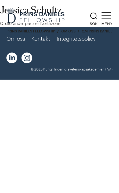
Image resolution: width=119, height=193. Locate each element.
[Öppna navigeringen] (107, 19)
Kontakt (40, 38)
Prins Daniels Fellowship (30, 31)
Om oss (68, 31)
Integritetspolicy (76, 38)
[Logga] (36, 16)
